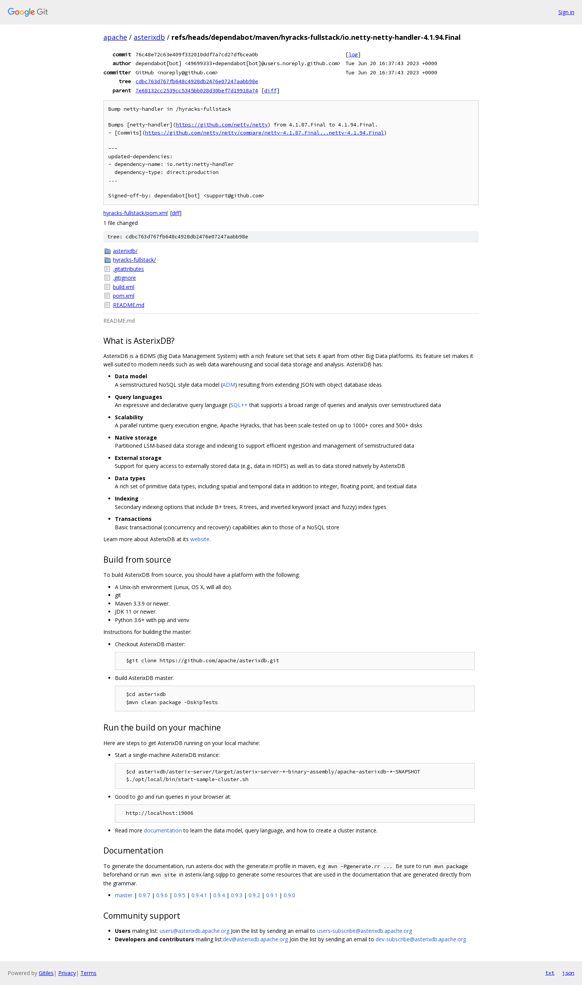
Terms (88, 973)
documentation (163, 830)
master (123, 895)
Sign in (566, 12)
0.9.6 (162, 895)
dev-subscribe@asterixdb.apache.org (421, 939)
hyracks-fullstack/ (134, 259)
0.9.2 (254, 895)
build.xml (123, 287)
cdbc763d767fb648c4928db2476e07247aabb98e (197, 81)
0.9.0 (289, 895)
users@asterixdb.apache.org (194, 930)
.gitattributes (128, 269)
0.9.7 (144, 895)
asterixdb (149, 37)
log (353, 54)
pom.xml (123, 295)
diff (270, 90)
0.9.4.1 (199, 895)
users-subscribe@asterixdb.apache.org (364, 930)
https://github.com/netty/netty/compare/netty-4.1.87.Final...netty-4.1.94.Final (264, 133)
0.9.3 (236, 895)
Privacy (67, 973)
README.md (128, 305)
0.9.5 (179, 895)
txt (549, 972)
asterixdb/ (125, 250)
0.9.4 (219, 895)
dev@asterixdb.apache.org (255, 939)
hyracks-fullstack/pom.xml (135, 213)
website (199, 539)
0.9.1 (272, 895)
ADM (228, 384)
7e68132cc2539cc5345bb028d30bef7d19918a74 (197, 90)
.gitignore (124, 277)
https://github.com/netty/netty (222, 124)
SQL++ (239, 405)
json (568, 972)
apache (115, 37)
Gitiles (46, 973)
